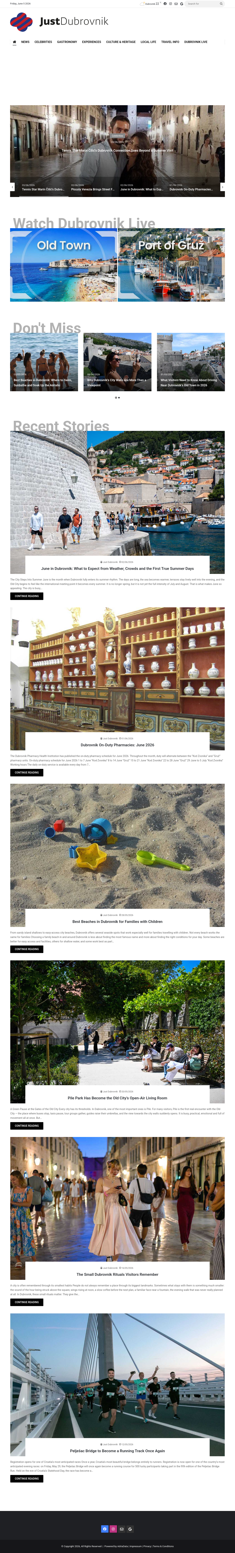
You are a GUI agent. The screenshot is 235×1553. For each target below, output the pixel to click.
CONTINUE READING (27, 596)
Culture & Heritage (120, 42)
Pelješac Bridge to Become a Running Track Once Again (117, 1450)
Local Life (148, 42)
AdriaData (122, 1546)
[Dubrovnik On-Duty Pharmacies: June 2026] (117, 678)
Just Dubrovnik (110, 555)
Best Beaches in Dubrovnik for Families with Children (118, 921)
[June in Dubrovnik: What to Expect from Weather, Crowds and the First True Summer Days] (117, 502)
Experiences (91, 42)
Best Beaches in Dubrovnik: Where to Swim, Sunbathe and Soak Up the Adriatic (44, 380)
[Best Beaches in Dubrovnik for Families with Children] (117, 855)
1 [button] (116, 398)
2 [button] (119, 397)
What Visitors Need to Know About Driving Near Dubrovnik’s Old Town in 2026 (191, 380)
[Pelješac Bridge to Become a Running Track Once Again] (117, 1384)
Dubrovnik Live (195, 42)
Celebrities (43, 42)
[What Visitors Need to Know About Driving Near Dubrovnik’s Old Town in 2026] (191, 362)
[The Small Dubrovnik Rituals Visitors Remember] (117, 1208)
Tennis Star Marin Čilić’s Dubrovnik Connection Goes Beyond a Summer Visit (117, 149)
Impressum (136, 1546)
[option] (117, 151)
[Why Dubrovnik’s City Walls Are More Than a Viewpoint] (117, 362)
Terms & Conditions (163, 1546)
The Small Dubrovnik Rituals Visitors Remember (117, 1274)
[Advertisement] (117, 72)
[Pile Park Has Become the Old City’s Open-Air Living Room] (117, 1031)
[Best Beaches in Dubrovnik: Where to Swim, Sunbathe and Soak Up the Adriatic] (44, 362)
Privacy (147, 1546)
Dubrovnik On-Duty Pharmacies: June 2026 (117, 744)
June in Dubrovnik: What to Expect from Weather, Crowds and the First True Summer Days (117, 564)
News (25, 42)
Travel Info (170, 42)
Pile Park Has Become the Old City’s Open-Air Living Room (117, 1097)
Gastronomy (67, 42)
